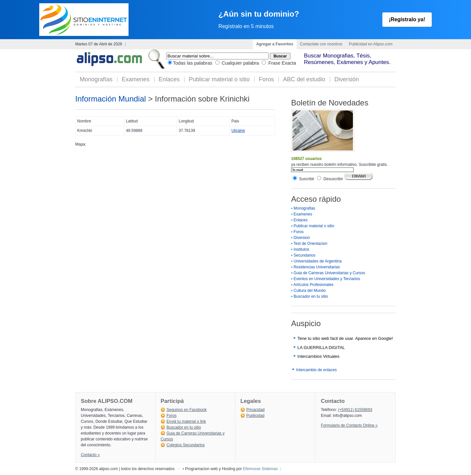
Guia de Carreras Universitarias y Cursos (329, 273)
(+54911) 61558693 (355, 409)
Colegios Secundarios (185, 445)
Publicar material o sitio (219, 79)
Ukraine (238, 130)
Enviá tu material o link (186, 421)
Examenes (135, 79)
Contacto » (90, 454)
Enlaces (169, 79)
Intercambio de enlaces (316, 370)
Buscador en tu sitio (311, 296)
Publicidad (255, 415)
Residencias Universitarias (317, 267)
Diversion (302, 237)
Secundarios (305, 255)
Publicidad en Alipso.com (370, 44)
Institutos (301, 249)
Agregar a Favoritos (274, 44)
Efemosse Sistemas (260, 469)
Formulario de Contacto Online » (349, 425)
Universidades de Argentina (318, 261)
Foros (266, 79)
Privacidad (255, 409)
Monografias (304, 208)
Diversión (346, 79)
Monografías (96, 79)
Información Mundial (110, 98)
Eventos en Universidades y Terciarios (327, 279)
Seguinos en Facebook (186, 409)
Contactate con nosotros (321, 44)
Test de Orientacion (310, 243)
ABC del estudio (304, 79)
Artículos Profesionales (313, 284)
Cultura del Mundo (310, 290)
